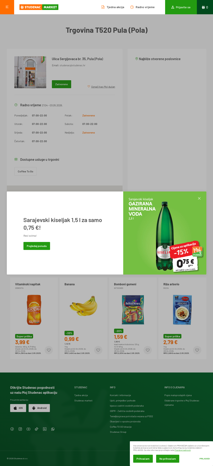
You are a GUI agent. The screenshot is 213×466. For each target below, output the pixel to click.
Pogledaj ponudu (37, 245)
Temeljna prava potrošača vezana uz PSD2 (131, 416)
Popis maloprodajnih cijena (178, 395)
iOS (18, 408)
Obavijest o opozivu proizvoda (125, 421)
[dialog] (171, 453)
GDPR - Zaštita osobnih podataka (127, 411)
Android (39, 408)
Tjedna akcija (81, 395)
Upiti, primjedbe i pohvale (122, 400)
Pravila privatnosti (183, 450)
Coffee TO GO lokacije (121, 426)
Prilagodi (205, 459)
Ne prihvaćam (167, 458)
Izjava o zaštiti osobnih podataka (127, 405)
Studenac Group (118, 431)
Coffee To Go (25, 171)
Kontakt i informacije (120, 395)
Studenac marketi (83, 400)
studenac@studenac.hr (72, 65)
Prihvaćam (143, 458)
